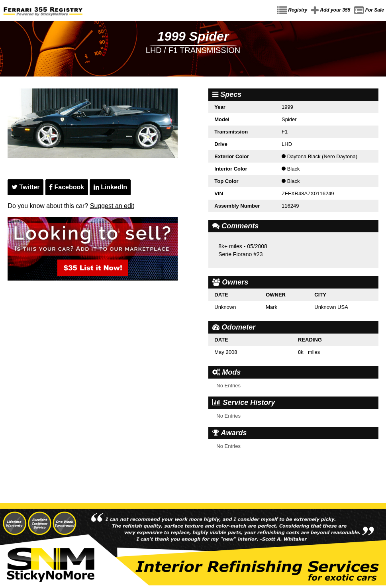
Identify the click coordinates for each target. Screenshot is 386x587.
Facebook (66, 187)
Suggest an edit (112, 205)
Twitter (26, 187)
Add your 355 (330, 10)
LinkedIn (110, 187)
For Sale (369, 10)
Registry (292, 10)
